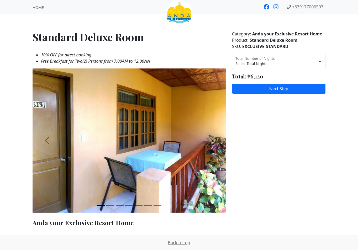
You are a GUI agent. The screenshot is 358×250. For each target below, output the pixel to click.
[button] (47, 140)
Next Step (278, 89)
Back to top (179, 243)
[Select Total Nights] (278, 61)
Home (38, 7)
